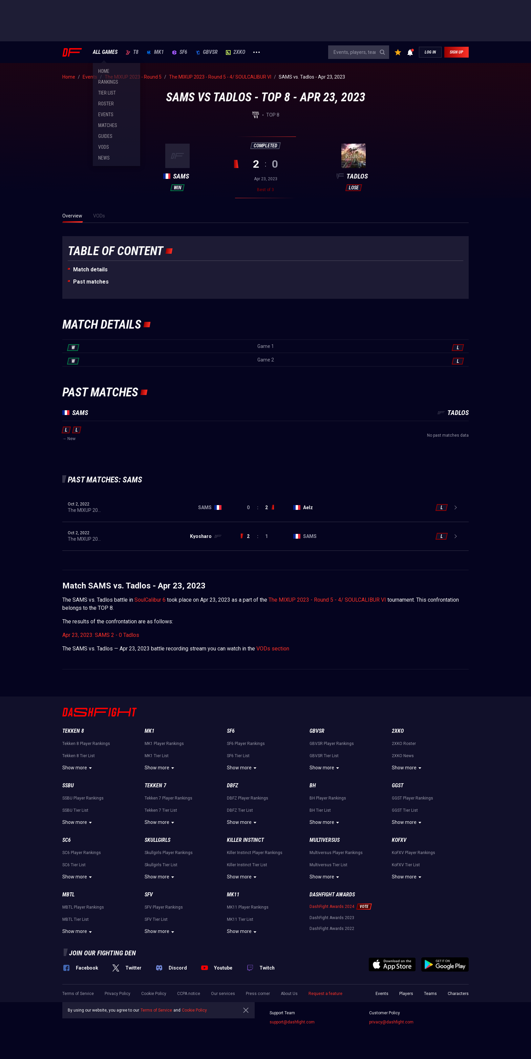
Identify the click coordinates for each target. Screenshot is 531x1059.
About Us (289, 993)
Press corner (258, 993)
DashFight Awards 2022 (332, 928)
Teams (430, 993)
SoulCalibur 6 (150, 600)
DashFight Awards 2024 (332, 906)
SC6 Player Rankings (81, 852)
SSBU (68, 785)
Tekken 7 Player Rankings (168, 798)
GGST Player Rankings (412, 798)
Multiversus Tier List (328, 865)
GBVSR (206, 52)
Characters (458, 993)
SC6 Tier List (74, 865)
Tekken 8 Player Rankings (86, 743)
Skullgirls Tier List (161, 865)
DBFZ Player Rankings (247, 798)
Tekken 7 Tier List (161, 810)
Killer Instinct (245, 840)
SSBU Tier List (75, 810)
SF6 (179, 52)
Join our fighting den (102, 953)
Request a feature (325, 993)
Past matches (91, 281)
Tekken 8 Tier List (78, 755)
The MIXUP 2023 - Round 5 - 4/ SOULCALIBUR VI (327, 600)
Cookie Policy (153, 993)
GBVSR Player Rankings (332, 743)
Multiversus (325, 840)
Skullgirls (157, 840)
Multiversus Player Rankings (336, 852)
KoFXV (399, 840)
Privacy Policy (117, 993)
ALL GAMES (105, 52)
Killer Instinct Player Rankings (254, 852)
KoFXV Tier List (406, 865)
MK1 (155, 52)
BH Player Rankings (328, 798)
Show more (78, 768)
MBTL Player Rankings (83, 907)
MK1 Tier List (157, 755)
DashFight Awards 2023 (332, 917)
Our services (223, 993)
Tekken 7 (155, 785)
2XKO (235, 52)
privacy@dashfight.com (391, 1022)
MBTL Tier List (75, 919)
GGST (397, 785)
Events (382, 993)
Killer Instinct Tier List (247, 865)
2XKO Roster (404, 743)
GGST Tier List (405, 810)
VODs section (272, 648)
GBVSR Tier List (324, 755)
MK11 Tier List (240, 919)
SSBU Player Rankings (83, 798)
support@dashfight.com (292, 1022)
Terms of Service (78, 993)
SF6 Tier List (238, 755)
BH (313, 785)
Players (406, 993)
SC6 (66, 840)
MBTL (68, 894)
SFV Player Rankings (164, 907)
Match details (90, 269)
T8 (132, 52)
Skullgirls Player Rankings (169, 852)
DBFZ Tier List (240, 810)
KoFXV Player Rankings (413, 852)
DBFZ (232, 785)
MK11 (233, 894)
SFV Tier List (156, 919)
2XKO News (403, 755)
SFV (149, 894)
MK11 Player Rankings (248, 907)
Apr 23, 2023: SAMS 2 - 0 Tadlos (100, 635)
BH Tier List (320, 810)
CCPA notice (188, 993)
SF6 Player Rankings (246, 743)
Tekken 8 (73, 731)
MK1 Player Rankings (164, 743)
